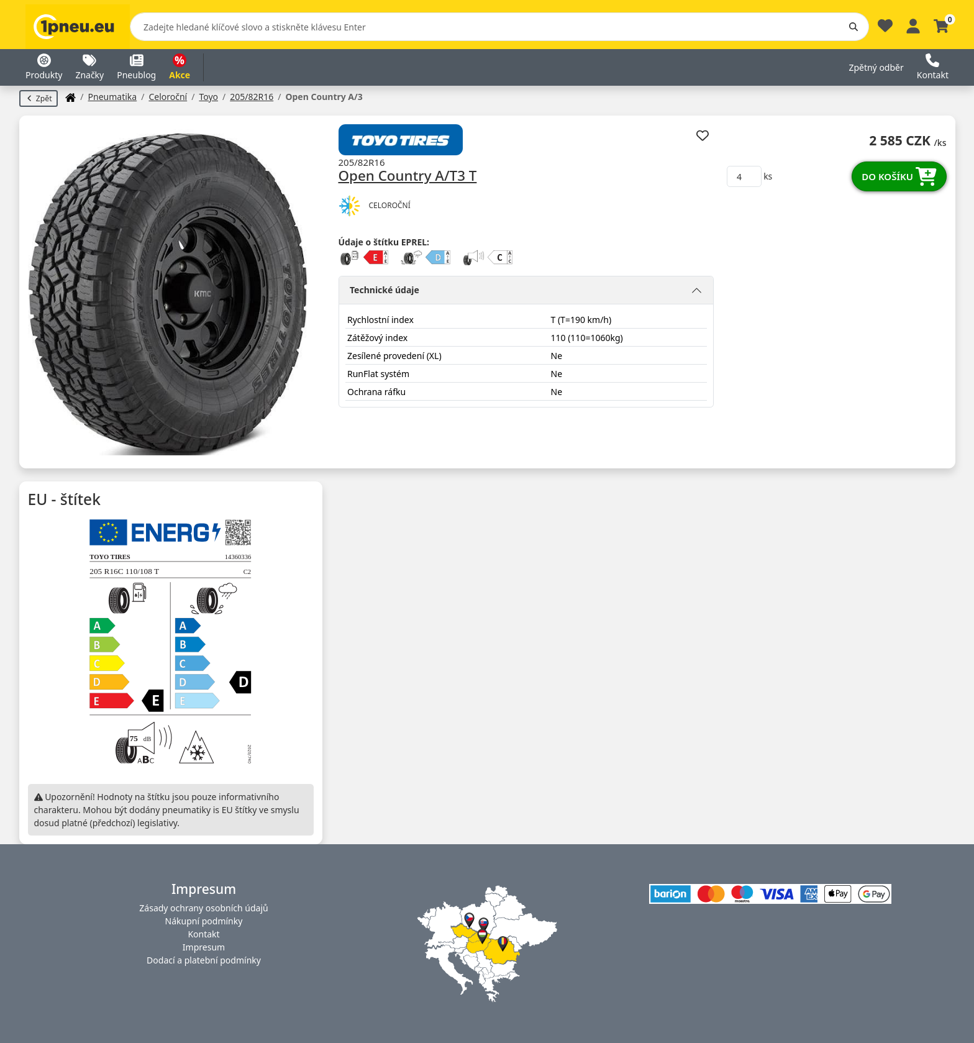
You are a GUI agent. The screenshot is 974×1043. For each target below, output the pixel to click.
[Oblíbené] (885, 29)
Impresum (204, 947)
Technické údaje (384, 290)
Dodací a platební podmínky (204, 960)
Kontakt (203, 934)
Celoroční (167, 96)
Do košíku (899, 176)
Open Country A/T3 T (408, 176)
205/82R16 (251, 96)
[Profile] (913, 24)
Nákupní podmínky (204, 921)
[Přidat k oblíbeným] (702, 135)
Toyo (208, 96)
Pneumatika (112, 96)
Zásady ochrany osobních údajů (203, 908)
